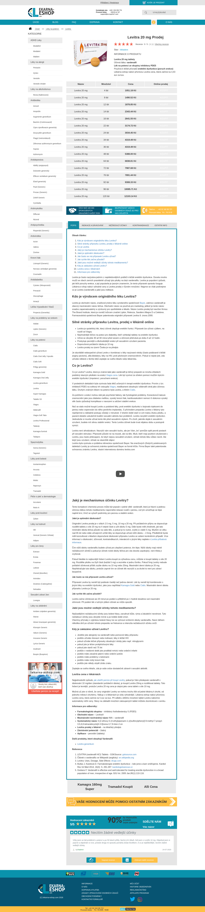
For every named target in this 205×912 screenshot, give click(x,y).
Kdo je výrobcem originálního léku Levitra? (97, 241)
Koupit (164, 90)
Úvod (36, 22)
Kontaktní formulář (92, 899)
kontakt (118, 22)
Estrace (36, 552)
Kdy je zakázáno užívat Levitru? (92, 266)
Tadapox (36, 437)
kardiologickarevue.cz (122, 767)
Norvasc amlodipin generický (45, 269)
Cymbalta (37, 203)
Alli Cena (151, 786)
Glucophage (38, 296)
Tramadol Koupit (120, 786)
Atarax (35, 617)
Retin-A (36, 508)
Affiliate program (139, 893)
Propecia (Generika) (41, 313)
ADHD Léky (36, 40)
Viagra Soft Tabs (40, 415)
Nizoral (36, 219)
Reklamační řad (138, 890)
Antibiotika (35, 100)
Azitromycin (38, 154)
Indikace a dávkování (92, 225)
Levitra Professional (41, 421)
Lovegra (36, 600)
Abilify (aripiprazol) (40, 165)
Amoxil (36, 106)
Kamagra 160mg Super (90, 787)
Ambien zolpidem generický (44, 611)
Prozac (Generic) (40, 192)
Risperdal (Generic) (41, 231)
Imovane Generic (40, 638)
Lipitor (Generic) (39, 329)
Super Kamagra (39, 394)
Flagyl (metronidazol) (41, 138)
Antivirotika (36, 236)
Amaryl (36, 301)
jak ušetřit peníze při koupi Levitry (109, 680)
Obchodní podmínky (92, 896)
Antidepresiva (37, 160)
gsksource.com (129, 754)
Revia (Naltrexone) (41, 95)
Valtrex (36, 247)
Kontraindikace (141, 225)
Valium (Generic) (40, 633)
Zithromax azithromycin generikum (47, 144)
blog (55, 22)
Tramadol (37, 491)
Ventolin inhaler (39, 84)
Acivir (35, 242)
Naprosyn (37, 486)
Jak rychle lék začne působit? (91, 259)
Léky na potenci (38, 340)
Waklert (36, 57)
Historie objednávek (140, 887)
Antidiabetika (37, 280)
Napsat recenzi (108, 860)
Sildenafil (37, 410)
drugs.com (116, 761)
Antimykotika (36, 208)
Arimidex (36, 578)
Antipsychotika (37, 225)
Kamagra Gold (39, 372)
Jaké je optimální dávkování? (90, 253)
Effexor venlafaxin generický (44, 176)
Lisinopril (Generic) (41, 263)
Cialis (35, 345)
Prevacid (36, 291)
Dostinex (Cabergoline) (42, 584)
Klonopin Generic (40, 627)
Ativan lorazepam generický (44, 622)
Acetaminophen (39, 464)
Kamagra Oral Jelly (41, 378)
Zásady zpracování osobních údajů (100, 893)
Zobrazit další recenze (144, 860)
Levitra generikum (40, 383)
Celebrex (37, 475)
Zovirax (36, 252)
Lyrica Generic (39, 644)
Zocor (35, 334)
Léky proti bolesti (38, 459)
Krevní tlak (36, 258)
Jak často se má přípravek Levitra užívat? (96, 256)
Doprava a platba (90, 890)
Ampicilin (37, 111)
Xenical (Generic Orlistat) (43, 535)
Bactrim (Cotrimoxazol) (42, 122)
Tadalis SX (37, 399)
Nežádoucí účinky (118, 225)
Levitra (36, 388)
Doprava (95, 22)
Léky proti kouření (39, 513)
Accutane (37, 502)
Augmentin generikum (42, 117)
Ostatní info (161, 225)
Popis (73, 225)
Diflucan (36, 214)
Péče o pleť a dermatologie (43, 496)
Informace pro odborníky (88, 272)
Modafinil (37, 46)
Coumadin (37, 274)
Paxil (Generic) (39, 187)
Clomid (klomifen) (40, 573)
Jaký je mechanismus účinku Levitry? (94, 250)
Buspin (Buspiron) (40, 654)
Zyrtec (35, 73)
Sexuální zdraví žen (40, 595)
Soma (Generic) (39, 448)
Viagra (35, 405)
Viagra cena (111, 375)
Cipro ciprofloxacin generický (45, 127)
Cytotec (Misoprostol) (41, 285)
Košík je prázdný (156, 3)
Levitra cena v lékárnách (88, 269)
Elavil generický (39, 181)
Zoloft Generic (39, 198)
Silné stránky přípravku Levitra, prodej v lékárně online (102, 244)
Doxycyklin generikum (42, 133)
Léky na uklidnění (39, 606)
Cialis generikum (40, 351)
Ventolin (36, 78)
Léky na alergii (37, 62)
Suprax (36, 149)
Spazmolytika (37, 442)
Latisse (36, 568)
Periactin (36, 68)
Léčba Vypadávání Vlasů (42, 307)
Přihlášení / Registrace (109, 3)
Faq (74, 22)
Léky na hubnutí (38, 524)
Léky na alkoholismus (41, 89)
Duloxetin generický (41, 171)
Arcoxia (36, 470)
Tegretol (36, 453)
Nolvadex (37, 589)
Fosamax (37, 562)
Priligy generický (40, 367)
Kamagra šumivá (40, 431)
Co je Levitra (83, 247)
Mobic (35, 480)
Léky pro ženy (37, 546)
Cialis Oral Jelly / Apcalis (43, 356)
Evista (35, 557)
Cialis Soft (37, 362)
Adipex (36, 541)
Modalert (36, 51)
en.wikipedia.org (126, 758)
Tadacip (36, 426)
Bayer (142, 303)
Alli (34, 530)
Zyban (35, 519)
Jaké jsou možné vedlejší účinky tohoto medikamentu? (102, 263)
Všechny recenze (162, 44)
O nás (169, 22)
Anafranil (36, 649)
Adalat (35, 324)
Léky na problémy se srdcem (44, 318)
